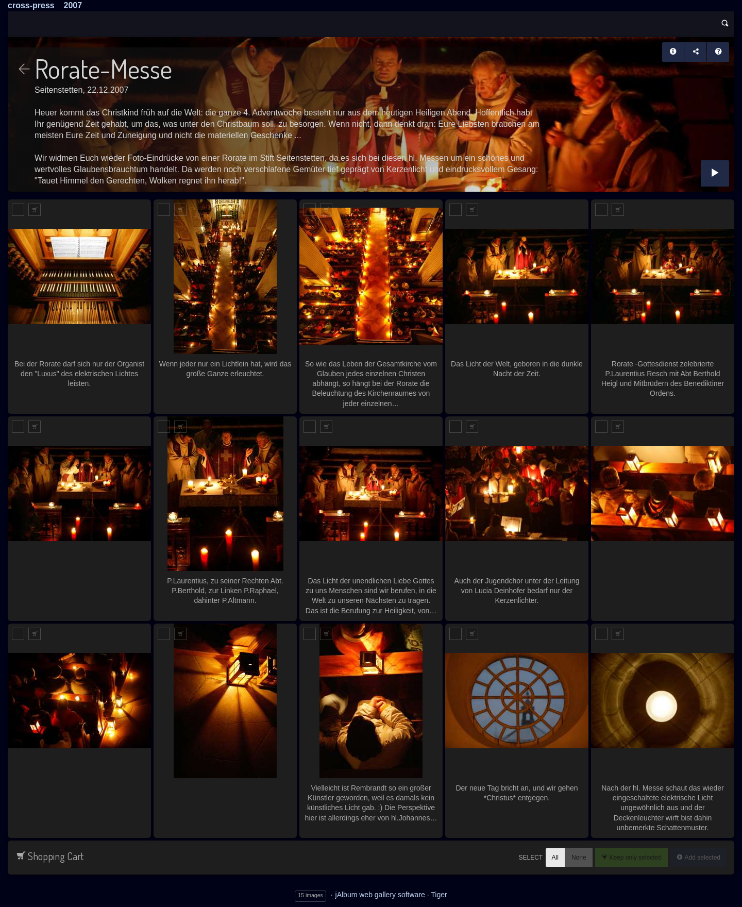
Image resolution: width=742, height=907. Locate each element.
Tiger (439, 895)
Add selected (701, 857)
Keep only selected (635, 857)
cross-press (31, 5)
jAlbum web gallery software (380, 895)
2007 (73, 5)
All (555, 857)
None (578, 857)
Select (530, 858)
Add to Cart (34, 210)
